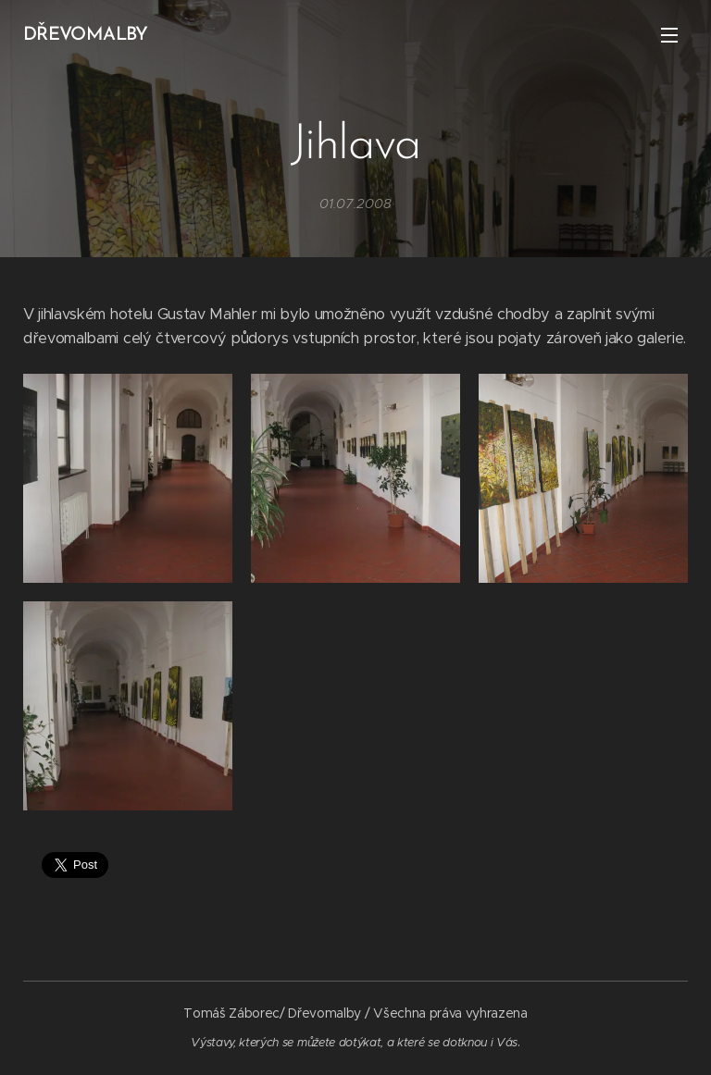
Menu (669, 35)
